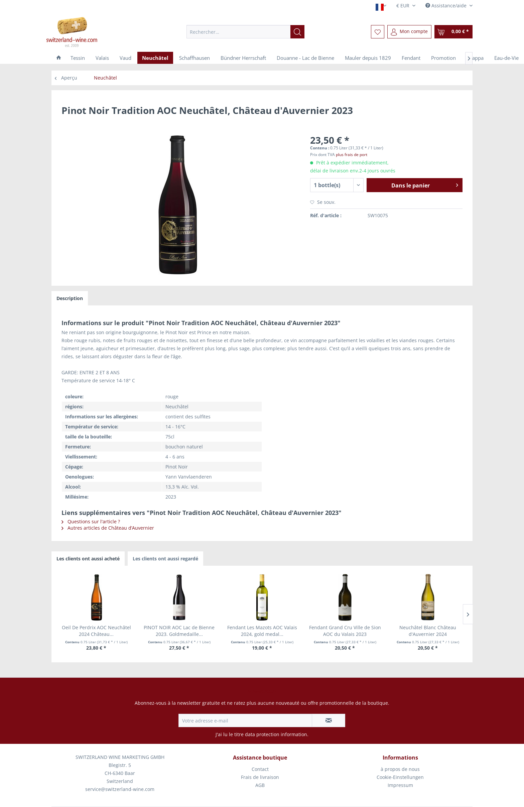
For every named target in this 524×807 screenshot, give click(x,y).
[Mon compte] (409, 31)
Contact (260, 769)
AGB (260, 785)
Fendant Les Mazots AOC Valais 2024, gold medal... (262, 630)
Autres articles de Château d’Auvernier (107, 528)
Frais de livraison (260, 777)
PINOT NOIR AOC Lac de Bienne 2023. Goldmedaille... (179, 630)
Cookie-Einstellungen (400, 777)
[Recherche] (297, 31)
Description (69, 298)
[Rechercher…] (245, 31)
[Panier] (453, 31)
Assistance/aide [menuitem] (446, 5)
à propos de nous (400, 769)
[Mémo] (377, 31)
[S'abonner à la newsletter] (328, 720)
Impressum (400, 785)
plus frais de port (351, 154)
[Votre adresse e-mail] (245, 720)
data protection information (276, 734)
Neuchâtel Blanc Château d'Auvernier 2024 (427, 630)
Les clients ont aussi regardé (165, 558)
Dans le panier (424, 184)
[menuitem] (245, 31)
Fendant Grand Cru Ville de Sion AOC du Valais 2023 (345, 630)
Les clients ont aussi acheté (88, 558)
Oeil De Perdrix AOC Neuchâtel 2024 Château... (96, 630)
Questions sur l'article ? (90, 521)
